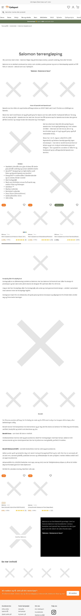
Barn (35, 18)
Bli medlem (73, 593)
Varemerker (13, 26)
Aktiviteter (43, 18)
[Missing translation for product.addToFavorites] (24, 205)
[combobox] (40, 12)
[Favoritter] (68, 7)
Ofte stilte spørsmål (5, 610)
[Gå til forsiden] (11, 7)
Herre (2, 18)
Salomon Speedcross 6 (25, 26)
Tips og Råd (5, 26)
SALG (52, 18)
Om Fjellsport (39, 609)
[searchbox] (42, 12)
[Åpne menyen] (2, 7)
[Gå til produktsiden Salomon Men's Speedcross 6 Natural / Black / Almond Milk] (14, 218)
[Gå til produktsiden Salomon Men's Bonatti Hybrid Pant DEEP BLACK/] (14, 488)
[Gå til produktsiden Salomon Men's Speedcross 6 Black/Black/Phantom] (40, 218)
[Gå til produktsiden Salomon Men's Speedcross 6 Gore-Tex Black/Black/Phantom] (66, 218)
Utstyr (16, 18)
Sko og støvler (26, 18)
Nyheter (59, 18)
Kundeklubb (39, 612)
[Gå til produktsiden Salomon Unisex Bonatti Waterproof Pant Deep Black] (40, 488)
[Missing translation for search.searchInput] (3, 12)
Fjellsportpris (69, 18)
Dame (9, 18)
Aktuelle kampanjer (21, 610)
